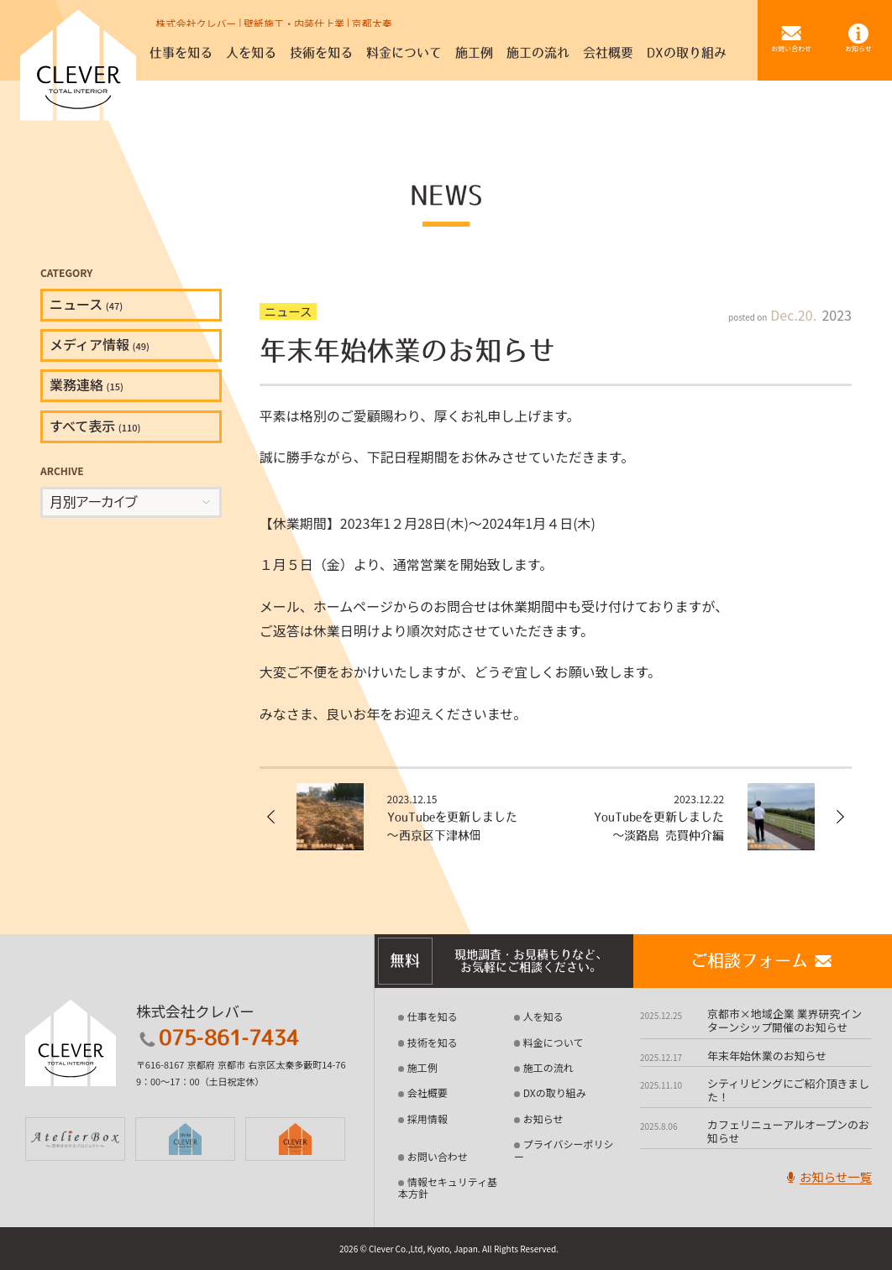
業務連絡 (86, 384)
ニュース (86, 304)
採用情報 (427, 1118)
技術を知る (432, 1042)
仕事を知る (432, 1016)
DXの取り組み (554, 1092)
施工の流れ (548, 1067)
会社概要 (427, 1092)
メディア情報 (100, 344)
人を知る (543, 1016)
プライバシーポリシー (564, 1150)
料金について (553, 1042)
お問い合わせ (437, 1156)
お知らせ (543, 1118)
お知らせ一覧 (827, 1176)
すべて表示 (95, 425)
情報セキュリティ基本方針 (447, 1187)
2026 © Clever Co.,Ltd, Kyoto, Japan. (409, 1248)
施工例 (422, 1067)
